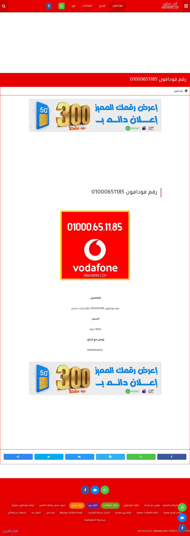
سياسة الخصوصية (95, 520)
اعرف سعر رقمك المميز (52, 505)
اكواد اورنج (77, 505)
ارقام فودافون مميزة (23, 505)
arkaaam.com (160, 531)
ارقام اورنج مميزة (173, 513)
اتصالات (87, 6)
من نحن (50, 513)
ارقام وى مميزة (123, 513)
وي (73, 6)
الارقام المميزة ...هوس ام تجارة (161, 505)
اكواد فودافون (131, 505)
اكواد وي (92, 505)
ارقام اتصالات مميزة (147, 513)
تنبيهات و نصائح (17, 513)
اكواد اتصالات (110, 505)
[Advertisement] (95, 43)
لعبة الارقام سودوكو (71, 513)
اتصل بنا (36, 513)
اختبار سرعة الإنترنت (98, 513)
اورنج (102, 6)
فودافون (117, 6)
